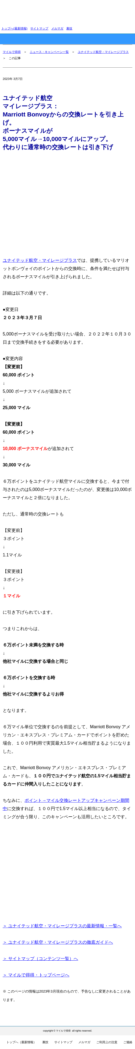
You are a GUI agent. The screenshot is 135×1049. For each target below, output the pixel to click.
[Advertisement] (67, 202)
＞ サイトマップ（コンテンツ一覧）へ (40, 958)
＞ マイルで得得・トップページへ (36, 975)
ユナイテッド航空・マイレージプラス (103, 51)
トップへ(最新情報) (14, 28)
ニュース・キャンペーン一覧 (49, 51)
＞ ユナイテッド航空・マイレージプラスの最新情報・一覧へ (62, 926)
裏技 (69, 28)
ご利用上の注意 (106, 1042)
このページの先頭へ (115, 1018)
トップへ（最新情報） (21, 1042)
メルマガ (57, 28)
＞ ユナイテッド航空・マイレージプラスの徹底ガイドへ (58, 942)
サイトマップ (39, 28)
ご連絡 (127, 1042)
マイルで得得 (12, 51)
